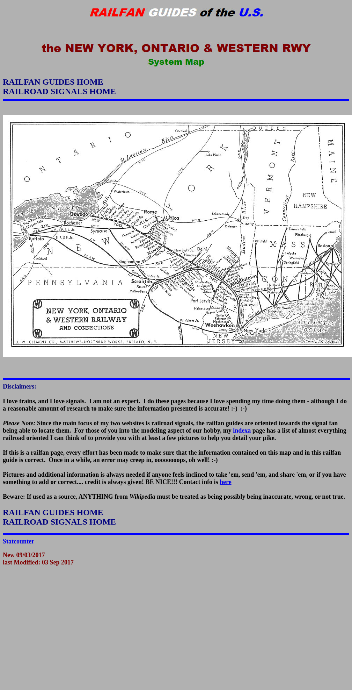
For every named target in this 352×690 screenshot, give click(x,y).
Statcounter (18, 541)
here (226, 481)
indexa (242, 430)
